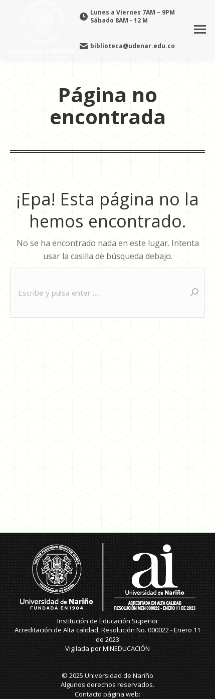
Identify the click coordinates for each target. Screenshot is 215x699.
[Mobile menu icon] (200, 29)
